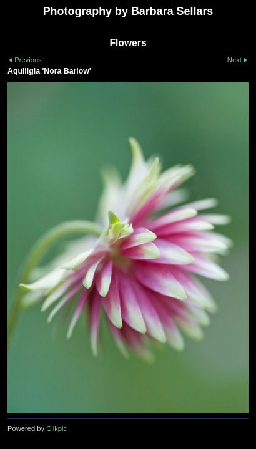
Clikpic (56, 428)
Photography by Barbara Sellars (128, 11)
